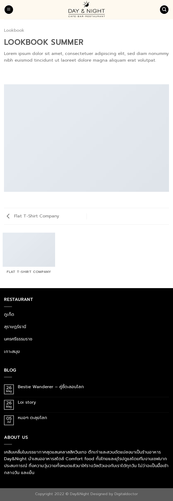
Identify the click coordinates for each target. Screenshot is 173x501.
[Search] (164, 9)
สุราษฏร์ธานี (15, 327)
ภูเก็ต (9, 314)
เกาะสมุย (12, 351)
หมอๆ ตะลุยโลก (32, 417)
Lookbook (14, 30)
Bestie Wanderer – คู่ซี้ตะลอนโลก (51, 386)
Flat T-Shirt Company (33, 216)
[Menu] (9, 9)
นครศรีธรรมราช (18, 339)
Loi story (28, 402)
